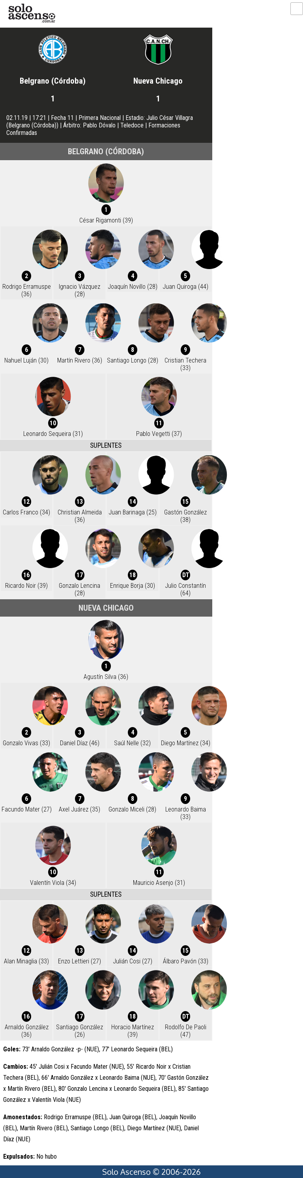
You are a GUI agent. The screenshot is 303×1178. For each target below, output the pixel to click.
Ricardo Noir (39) (26, 585)
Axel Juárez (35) (79, 809)
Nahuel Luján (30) (26, 360)
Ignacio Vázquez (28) (79, 290)
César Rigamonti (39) (106, 220)
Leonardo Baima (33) (185, 813)
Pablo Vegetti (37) (159, 434)
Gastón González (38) (185, 516)
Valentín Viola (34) (53, 882)
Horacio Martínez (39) (132, 1030)
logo (31, 13)
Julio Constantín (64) (185, 589)
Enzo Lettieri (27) (79, 961)
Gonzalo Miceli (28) (132, 809)
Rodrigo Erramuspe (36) (26, 290)
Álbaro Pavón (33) (185, 961)
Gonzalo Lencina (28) (79, 589)
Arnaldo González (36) (27, 1030)
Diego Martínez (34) (185, 743)
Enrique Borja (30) (132, 585)
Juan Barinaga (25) (132, 512)
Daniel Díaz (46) (79, 743)
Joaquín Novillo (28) (132, 286)
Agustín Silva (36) (106, 677)
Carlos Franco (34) (26, 512)
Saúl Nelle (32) (132, 743)
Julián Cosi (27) (132, 961)
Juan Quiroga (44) (185, 286)
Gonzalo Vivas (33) (26, 743)
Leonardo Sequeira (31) (53, 434)
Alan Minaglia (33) (26, 961)
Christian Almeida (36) (80, 516)
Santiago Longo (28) (132, 360)
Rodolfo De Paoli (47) (185, 1030)
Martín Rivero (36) (79, 360)
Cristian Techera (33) (185, 364)
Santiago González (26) (79, 1030)
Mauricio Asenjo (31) (159, 882)
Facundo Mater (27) (27, 809)
